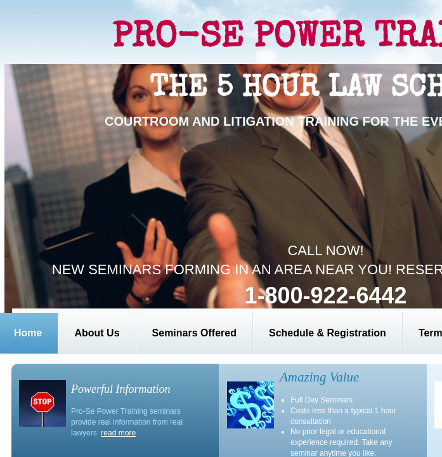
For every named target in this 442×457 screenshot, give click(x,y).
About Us (96, 333)
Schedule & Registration (327, 333)
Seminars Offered (194, 333)
